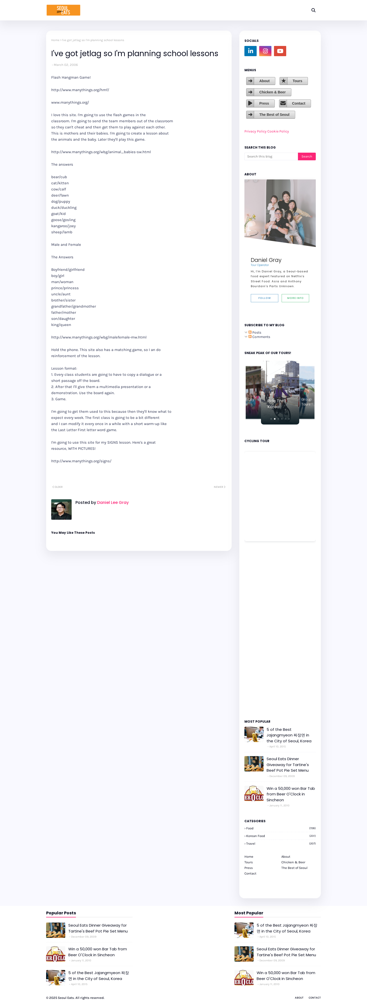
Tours (297, 81)
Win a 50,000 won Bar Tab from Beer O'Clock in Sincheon (291, 794)
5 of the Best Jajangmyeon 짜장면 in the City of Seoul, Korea (289, 735)
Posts (254, 332)
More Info (295, 298)
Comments (259, 337)
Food (281, 828)
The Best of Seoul (274, 115)
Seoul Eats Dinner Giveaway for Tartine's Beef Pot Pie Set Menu (288, 764)
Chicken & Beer (272, 92)
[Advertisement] (259, 630)
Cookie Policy (278, 131)
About (264, 81)
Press (264, 103)
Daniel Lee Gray (112, 502)
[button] (271, 419)
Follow (264, 298)
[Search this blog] (271, 156)
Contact (298, 103)
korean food (281, 836)
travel (281, 843)
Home (55, 40)
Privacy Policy (255, 131)
